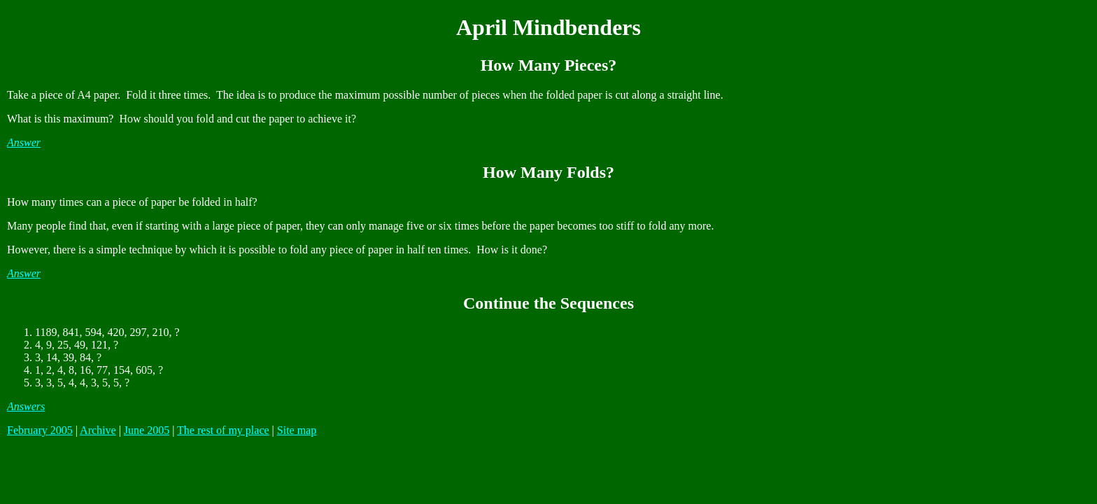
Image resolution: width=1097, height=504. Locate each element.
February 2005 (40, 430)
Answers (26, 406)
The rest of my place (223, 430)
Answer (24, 142)
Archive (98, 430)
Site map (296, 430)
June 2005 (146, 430)
